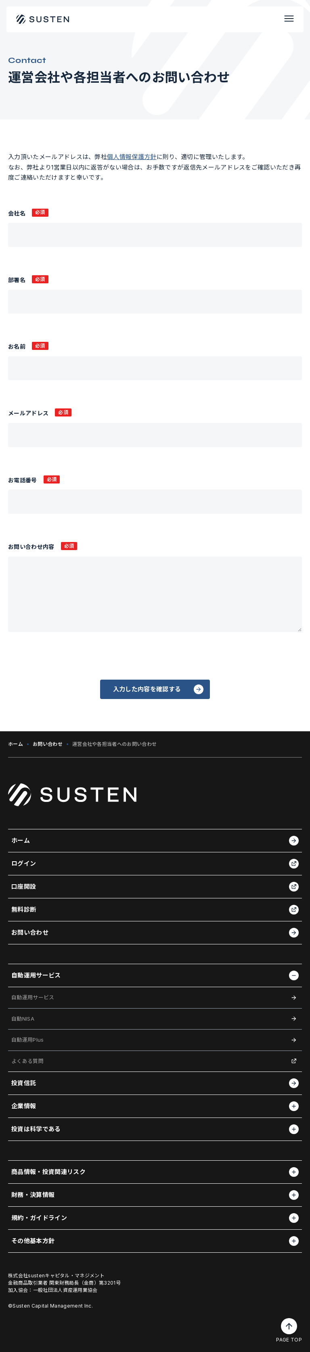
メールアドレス (28, 413)
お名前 (16, 346)
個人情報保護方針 (132, 157)
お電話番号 (22, 480)
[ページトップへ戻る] (289, 1326)
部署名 (16, 279)
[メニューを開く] (289, 19)
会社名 (16, 213)
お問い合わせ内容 (31, 546)
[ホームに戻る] (43, 19)
